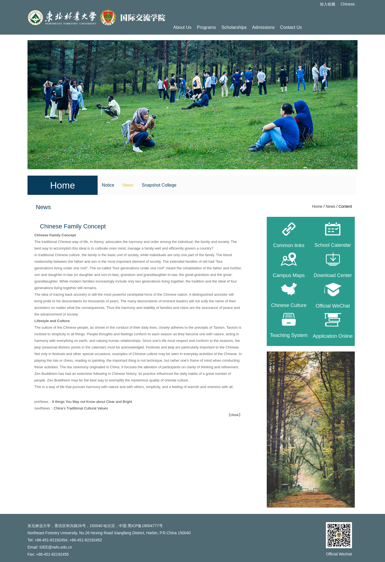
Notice (108, 185)
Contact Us (291, 27)
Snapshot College (159, 185)
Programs (206, 27)
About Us (182, 27)
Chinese (348, 4)
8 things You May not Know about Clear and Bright (92, 402)
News (127, 185)
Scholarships (234, 27)
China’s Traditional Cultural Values (81, 408)
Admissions (263, 27)
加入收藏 (327, 4)
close (234, 415)
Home (317, 206)
